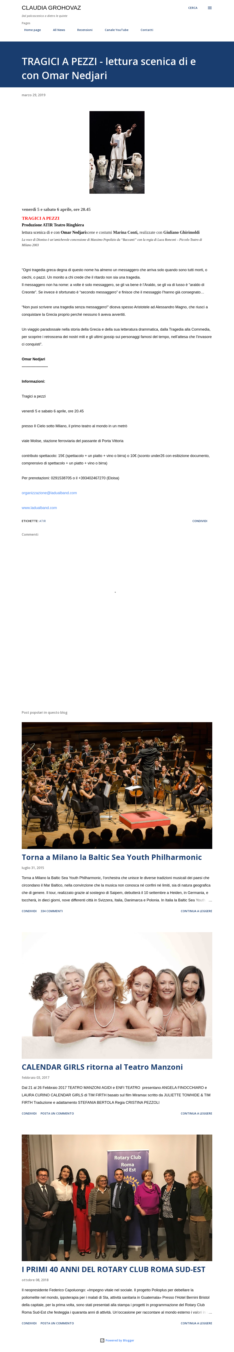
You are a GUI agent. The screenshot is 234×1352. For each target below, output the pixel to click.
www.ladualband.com (39, 508)
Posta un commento (57, 1113)
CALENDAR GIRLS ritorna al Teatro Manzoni (102, 1067)
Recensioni (82, 30)
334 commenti (52, 911)
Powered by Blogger (117, 1340)
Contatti (144, 30)
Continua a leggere (196, 911)
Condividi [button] (199, 521)
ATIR (42, 521)
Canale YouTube (114, 30)
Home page (30, 30)
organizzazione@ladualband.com (49, 493)
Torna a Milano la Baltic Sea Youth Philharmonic (112, 857)
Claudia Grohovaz (51, 8)
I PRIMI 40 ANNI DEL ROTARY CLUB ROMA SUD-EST (113, 1269)
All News (57, 30)
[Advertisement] (117, 675)
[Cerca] (192, 8)
